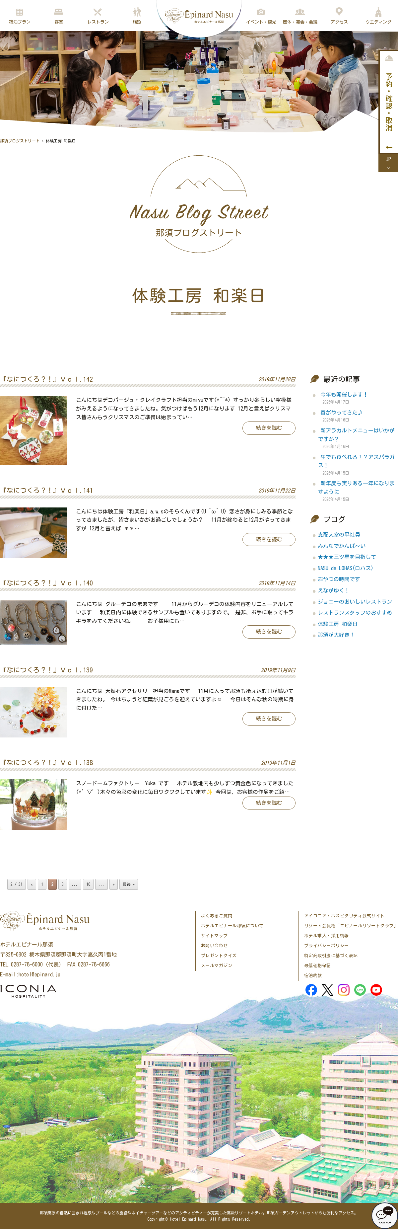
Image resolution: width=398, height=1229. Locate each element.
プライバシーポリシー (326, 946)
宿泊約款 (313, 975)
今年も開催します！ (344, 394)
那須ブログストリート (20, 141)
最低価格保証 (317, 965)
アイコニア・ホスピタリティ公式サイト (344, 916)
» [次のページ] (114, 884)
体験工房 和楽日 (338, 624)
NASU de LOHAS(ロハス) (345, 568)
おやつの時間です (339, 579)
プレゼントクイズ (219, 956)
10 (88, 884)
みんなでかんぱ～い (341, 546)
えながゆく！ (334, 590)
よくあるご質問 (216, 916)
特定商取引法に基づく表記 (331, 956)
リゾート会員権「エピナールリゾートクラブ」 (351, 926)
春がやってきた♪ (341, 412)
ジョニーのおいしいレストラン (355, 601)
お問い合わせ (214, 946)
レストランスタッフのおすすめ (355, 612)
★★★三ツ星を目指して (347, 557)
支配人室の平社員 (339, 534)
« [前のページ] (32, 884)
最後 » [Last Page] (129, 884)
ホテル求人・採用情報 (326, 936)
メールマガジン (216, 965)
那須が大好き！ (336, 635)
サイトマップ (214, 936)
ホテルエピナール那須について (232, 926)
